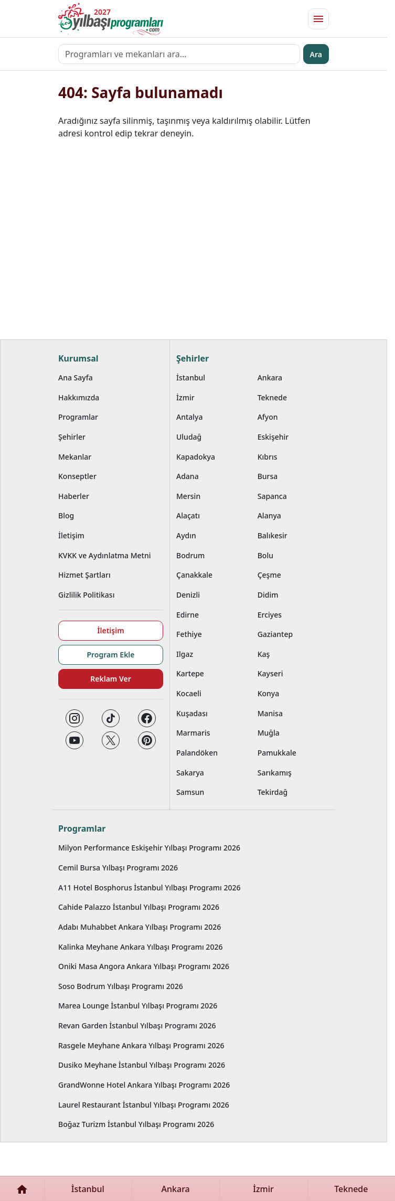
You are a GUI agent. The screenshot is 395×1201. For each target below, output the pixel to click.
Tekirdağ (273, 792)
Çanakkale (194, 575)
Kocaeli (188, 693)
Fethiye (189, 634)
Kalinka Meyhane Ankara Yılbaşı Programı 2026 (140, 947)
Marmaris (193, 733)
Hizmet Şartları (84, 575)
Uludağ (188, 437)
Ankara (270, 377)
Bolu (265, 555)
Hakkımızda (78, 397)
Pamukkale (277, 753)
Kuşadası (192, 713)
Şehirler (72, 437)
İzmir (185, 397)
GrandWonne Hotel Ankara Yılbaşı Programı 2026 (144, 1085)
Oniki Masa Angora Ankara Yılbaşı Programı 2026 (143, 966)
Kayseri (270, 673)
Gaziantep (275, 634)
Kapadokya (195, 457)
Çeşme (269, 575)
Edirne (187, 615)
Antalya (189, 417)
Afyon (268, 417)
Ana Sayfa (75, 377)
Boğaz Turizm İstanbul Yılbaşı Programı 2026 (136, 1124)
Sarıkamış (275, 773)
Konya (269, 693)
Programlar (78, 417)
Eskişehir (273, 437)
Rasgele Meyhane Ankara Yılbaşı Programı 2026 (141, 1045)
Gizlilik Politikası (86, 595)
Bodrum (190, 555)
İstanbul (190, 377)
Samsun (190, 792)
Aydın (186, 535)
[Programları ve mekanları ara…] (179, 54)
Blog (66, 515)
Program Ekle (110, 655)
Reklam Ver (110, 679)
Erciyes (270, 615)
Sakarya (190, 773)
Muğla (269, 733)
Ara (316, 54)
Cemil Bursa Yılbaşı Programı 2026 (118, 868)
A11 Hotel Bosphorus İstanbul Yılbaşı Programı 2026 (149, 887)
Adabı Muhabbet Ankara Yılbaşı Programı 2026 (139, 927)
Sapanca (272, 496)
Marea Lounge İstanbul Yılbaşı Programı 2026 (137, 1006)
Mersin (188, 496)
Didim (268, 595)
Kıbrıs (267, 457)
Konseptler (77, 476)
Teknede (272, 397)
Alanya (269, 515)
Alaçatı (188, 515)
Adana (187, 476)
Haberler (73, 496)
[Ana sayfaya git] (110, 19)
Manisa (270, 713)
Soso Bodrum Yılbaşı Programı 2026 (120, 986)
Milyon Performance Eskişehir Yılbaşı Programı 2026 (149, 848)
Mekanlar (74, 457)
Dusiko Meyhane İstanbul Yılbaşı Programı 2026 (141, 1065)
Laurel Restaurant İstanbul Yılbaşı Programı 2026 (143, 1105)
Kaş (264, 654)
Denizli (188, 595)
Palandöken (197, 753)
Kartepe (190, 673)
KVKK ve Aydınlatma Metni (104, 555)
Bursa (268, 476)
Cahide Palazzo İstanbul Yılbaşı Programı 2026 (138, 907)
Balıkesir (272, 535)
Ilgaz (184, 654)
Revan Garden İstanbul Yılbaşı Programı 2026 (137, 1025)
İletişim (71, 535)
